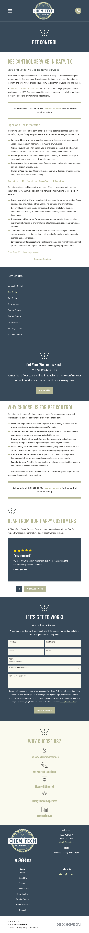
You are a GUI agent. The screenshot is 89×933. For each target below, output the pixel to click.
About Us (23, 878)
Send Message (44, 710)
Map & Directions (66, 842)
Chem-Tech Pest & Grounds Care (24, 88)
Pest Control (22, 894)
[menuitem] (45, 286)
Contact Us (44, 390)
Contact (22, 910)
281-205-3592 (23, 861)
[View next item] (19, 589)
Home (22, 873)
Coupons (23, 883)
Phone (11, 651)
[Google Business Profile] (60, 874)
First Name (13, 642)
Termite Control (22, 899)
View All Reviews (35, 589)
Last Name (50, 642)
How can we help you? (17, 676)
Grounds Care (23, 889)
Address (12, 659)
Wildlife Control (22, 905)
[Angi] (66, 874)
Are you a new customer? (19, 668)
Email (48, 651)
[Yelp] (72, 874)
